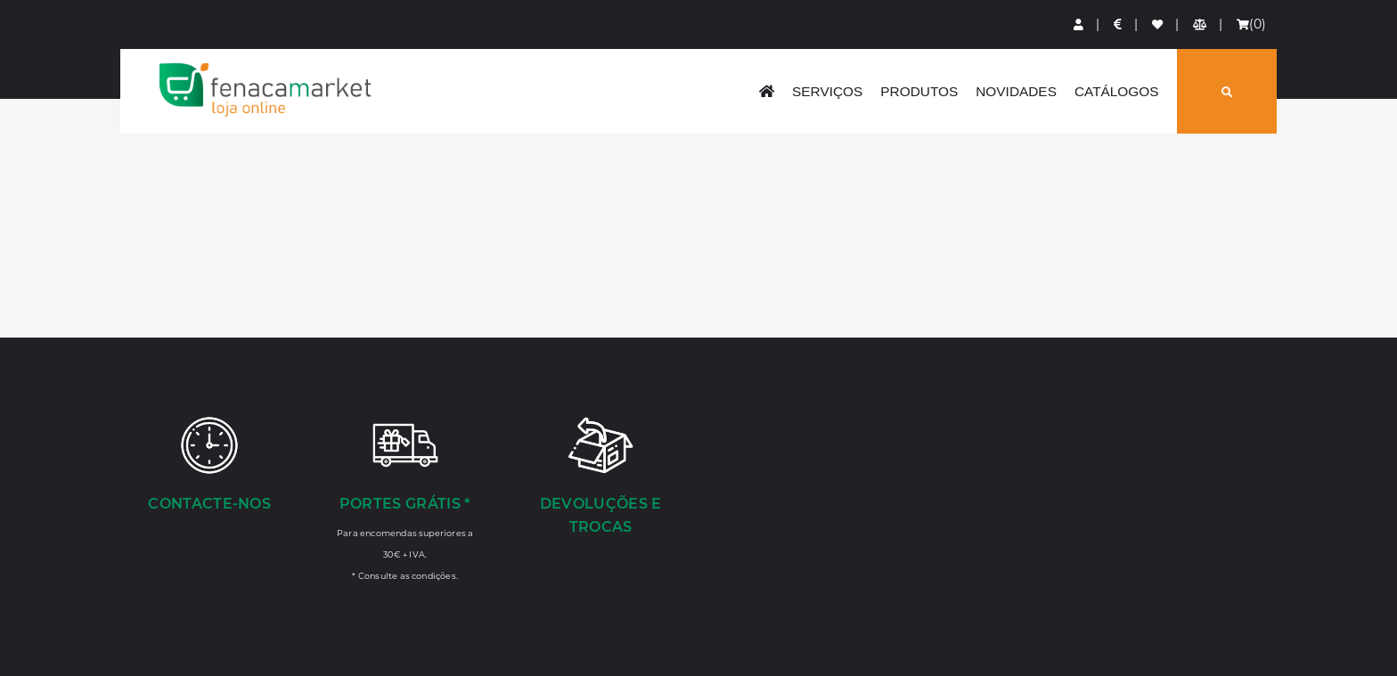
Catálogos (1116, 91)
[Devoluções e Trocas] (600, 477)
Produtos (919, 91)
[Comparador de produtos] (1200, 24)
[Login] (1079, 24)
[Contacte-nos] (209, 466)
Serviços (827, 91)
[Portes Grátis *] (405, 498)
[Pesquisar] (1227, 91)
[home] (766, 91)
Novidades (1016, 91)
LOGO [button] (264, 90)
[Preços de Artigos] (1118, 24)
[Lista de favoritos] (1158, 24)
